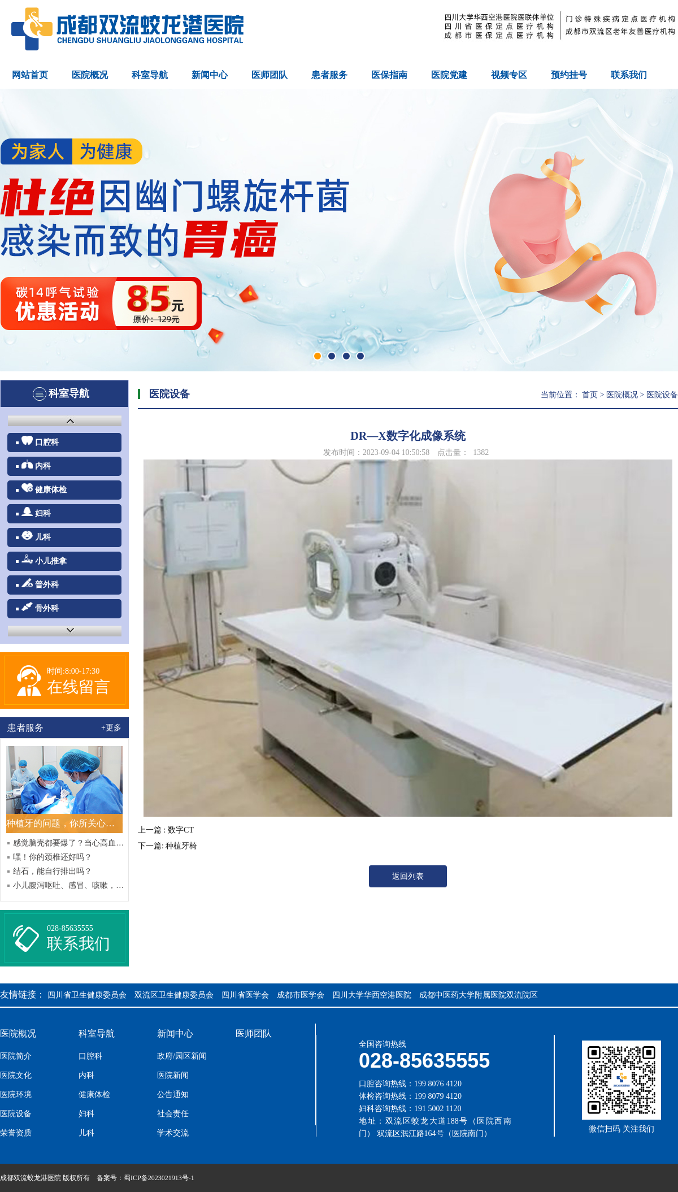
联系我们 (629, 75)
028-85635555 (70, 928)
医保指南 (389, 75)
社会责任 (173, 1114)
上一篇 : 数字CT (166, 830)
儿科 (36, 536)
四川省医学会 (245, 995)
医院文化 (16, 1076)
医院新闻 (173, 1076)
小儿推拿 (44, 559)
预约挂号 (569, 75)
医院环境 (16, 1095)
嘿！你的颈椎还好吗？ (52, 857)
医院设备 (662, 395)
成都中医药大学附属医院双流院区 (478, 995)
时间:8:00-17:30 (73, 671)
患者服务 (329, 75)
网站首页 (30, 75)
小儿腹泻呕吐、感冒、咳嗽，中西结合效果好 (70, 885)
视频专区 (509, 75)
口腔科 (40, 441)
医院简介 (16, 1056)
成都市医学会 (300, 995)
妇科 (36, 512)
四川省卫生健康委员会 (87, 995)
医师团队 (269, 75)
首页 (590, 395)
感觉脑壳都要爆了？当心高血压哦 (70, 843)
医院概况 (90, 75)
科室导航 (150, 75)
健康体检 (44, 488)
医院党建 (449, 75)
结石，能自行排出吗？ (52, 871)
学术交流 (173, 1133)
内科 (36, 465)
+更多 (111, 727)
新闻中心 (210, 75)
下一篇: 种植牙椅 (167, 846)
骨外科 (40, 607)
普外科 (40, 583)
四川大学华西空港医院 (371, 995)
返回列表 (408, 876)
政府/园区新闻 (182, 1056)
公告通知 (173, 1095)
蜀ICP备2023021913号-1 (159, 1178)
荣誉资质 (16, 1133)
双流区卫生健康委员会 (174, 995)
